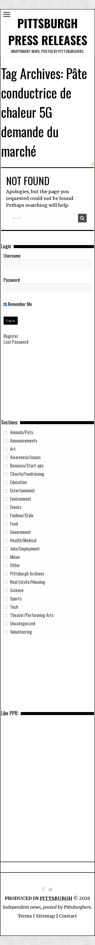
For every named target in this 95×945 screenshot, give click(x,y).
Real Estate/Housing (27, 582)
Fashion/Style (21, 515)
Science (17, 590)
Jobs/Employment (25, 548)
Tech (14, 606)
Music (15, 557)
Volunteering (21, 631)
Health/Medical (23, 540)
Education (18, 482)
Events (15, 507)
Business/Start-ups (26, 465)
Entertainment (22, 490)
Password (12, 280)
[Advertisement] (48, 385)
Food (14, 523)
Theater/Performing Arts (31, 615)
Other (15, 565)
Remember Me (18, 304)
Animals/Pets (21, 432)
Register (11, 336)
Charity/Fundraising (27, 473)
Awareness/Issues (25, 457)
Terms (25, 916)
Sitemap (45, 916)
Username (12, 255)
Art (13, 449)
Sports (16, 598)
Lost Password (16, 342)
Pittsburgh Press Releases (47, 31)
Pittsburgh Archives (27, 573)
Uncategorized (22, 623)
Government (20, 532)
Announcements (23, 440)
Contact (68, 916)
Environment (20, 498)
